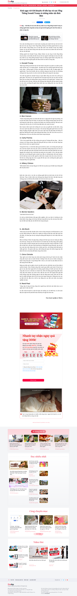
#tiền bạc (34, 422)
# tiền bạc (17, 449)
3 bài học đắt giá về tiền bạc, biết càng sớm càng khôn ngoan (45, 445)
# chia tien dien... (13, 532)
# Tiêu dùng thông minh (14, 531)
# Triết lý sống (12, 449)
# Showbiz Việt (12, 477)
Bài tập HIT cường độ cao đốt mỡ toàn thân (22, 564)
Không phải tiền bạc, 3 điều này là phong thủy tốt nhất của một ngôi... (16, 445)
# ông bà (36, 494)
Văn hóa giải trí (32, 5)
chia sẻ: (33, 22)
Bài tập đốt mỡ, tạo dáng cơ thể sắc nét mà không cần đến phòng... (23, 556)
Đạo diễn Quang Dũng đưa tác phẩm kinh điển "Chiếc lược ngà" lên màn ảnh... (18, 473)
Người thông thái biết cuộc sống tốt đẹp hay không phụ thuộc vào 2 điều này (31, 528)
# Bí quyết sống (58, 449)
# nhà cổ (36, 485)
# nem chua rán (32, 475)
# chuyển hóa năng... (59, 532)
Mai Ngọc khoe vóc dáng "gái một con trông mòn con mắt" (23, 547)
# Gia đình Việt (31, 494)
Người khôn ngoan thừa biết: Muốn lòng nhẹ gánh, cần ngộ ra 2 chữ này (46, 528)
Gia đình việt (33, 580)
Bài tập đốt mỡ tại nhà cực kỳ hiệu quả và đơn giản (58, 561)
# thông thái (33, 531)
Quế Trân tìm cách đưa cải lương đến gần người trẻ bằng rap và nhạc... (34, 462)
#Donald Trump (39, 422)
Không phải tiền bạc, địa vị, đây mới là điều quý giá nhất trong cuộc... (61, 445)
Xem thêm (38, 533)
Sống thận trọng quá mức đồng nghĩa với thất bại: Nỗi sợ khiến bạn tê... (34, 38)
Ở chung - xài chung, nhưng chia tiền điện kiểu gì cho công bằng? (16, 528)
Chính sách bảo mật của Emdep (29, 370)
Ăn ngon (45, 5)
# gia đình (36, 502)
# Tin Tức (11, 493)
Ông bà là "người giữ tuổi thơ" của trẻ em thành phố (33, 490)
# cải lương (31, 467)
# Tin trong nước (32, 485)
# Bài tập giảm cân (32, 565)
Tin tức (25, 5)
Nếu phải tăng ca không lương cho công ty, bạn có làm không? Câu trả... (54, 38)
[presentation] (32, 375)
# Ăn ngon (31, 474)
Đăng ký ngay (33, 380)
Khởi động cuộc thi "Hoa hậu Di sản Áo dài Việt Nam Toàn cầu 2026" (18, 489)
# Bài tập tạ (20, 559)
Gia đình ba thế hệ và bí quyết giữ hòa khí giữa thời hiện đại (33, 499)
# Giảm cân (51, 565)
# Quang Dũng (18, 477)
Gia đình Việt (51, 5)
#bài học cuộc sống (45, 422)
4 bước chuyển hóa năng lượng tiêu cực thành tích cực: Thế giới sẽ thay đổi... (61, 528)
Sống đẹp (39, 5)
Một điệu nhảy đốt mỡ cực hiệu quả (37, 560)
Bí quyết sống (16, 8)
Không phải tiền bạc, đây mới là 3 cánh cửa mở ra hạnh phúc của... (30, 445)
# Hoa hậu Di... (16, 493)
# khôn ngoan (48, 531)
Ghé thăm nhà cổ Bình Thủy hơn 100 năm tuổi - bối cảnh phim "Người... (33, 481)
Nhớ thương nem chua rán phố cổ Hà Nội (33, 471)
